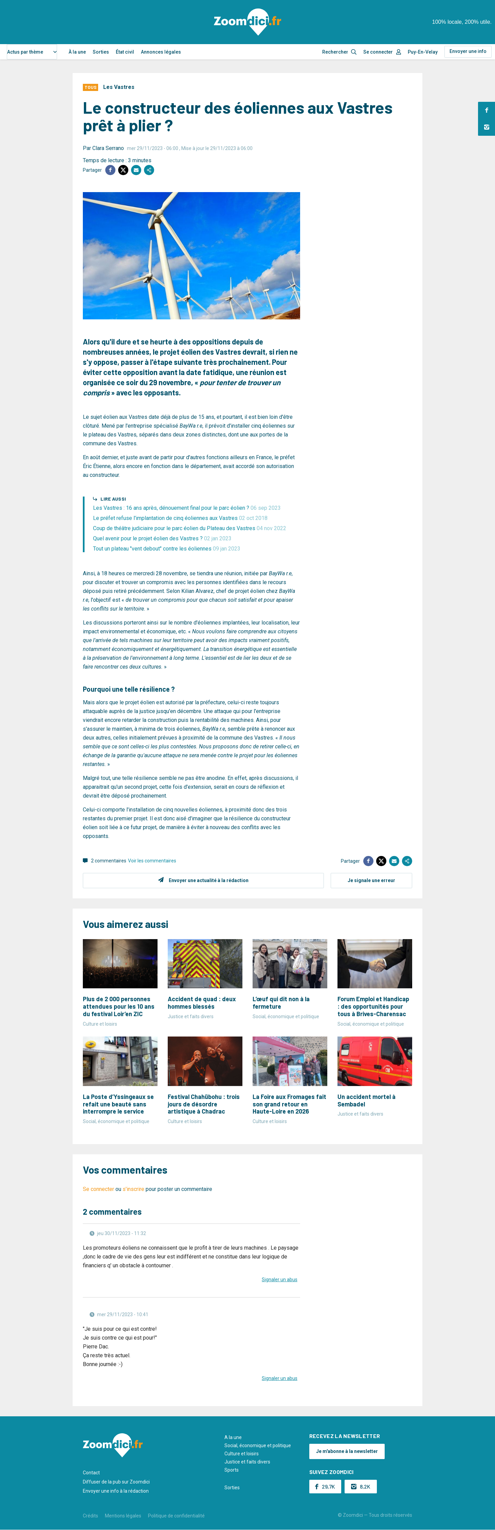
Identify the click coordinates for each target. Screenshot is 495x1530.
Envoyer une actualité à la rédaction (209, 880)
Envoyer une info (468, 51)
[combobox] (32, 51)
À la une (77, 52)
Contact (91, 1472)
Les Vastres (118, 87)
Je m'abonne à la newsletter (347, 1451)
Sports (231, 1470)
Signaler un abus (279, 1279)
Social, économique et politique (257, 1445)
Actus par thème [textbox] (25, 52)
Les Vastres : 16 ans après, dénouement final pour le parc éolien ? (187, 508)
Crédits (90, 1515)
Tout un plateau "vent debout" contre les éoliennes (166, 548)
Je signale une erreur (371, 880)
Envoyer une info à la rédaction (116, 1491)
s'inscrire (133, 1189)
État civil (125, 52)
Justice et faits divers (247, 1461)
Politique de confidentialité (176, 1515)
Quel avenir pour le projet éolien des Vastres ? (162, 538)
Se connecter (378, 52)
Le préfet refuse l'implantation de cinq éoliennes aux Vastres (180, 518)
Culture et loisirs (241, 1453)
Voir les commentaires (152, 860)
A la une (233, 1437)
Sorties (101, 52)
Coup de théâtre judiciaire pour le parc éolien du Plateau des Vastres (189, 528)
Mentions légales (123, 1515)
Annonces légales (161, 52)
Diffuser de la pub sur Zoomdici (116, 1482)
